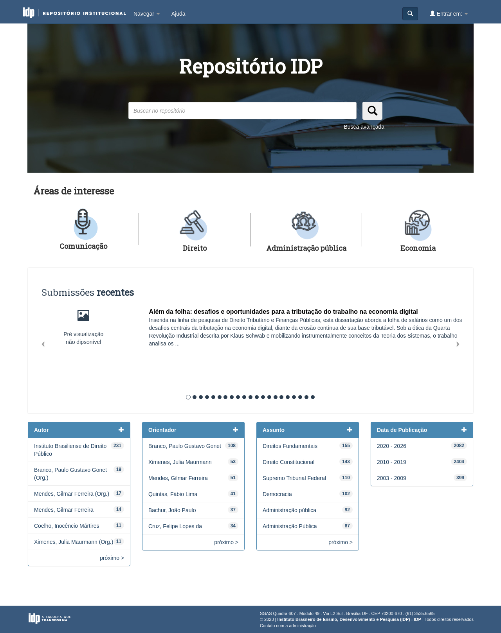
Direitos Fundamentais (290, 446)
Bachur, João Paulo (172, 510)
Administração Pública (290, 526)
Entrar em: (449, 13)
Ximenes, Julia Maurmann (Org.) (73, 542)
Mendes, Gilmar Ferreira (64, 510)
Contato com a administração (288, 625)
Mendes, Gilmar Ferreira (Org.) (71, 494)
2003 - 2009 (391, 478)
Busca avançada (364, 127)
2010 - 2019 (391, 462)
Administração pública (289, 510)
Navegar (146, 14)
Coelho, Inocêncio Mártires (66, 526)
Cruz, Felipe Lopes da (175, 526)
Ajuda (178, 14)
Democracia (277, 494)
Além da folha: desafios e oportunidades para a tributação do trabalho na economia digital (283, 311)
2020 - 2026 (391, 446)
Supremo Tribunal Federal (294, 478)
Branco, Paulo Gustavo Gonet (184, 446)
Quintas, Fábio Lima (172, 494)
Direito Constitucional (288, 462)
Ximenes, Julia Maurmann (180, 462)
